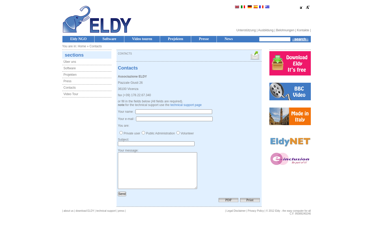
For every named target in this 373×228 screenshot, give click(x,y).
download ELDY (85, 218)
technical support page (186, 105)
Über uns (69, 62)
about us (68, 218)
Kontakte (303, 30)
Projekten (175, 39)
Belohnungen (285, 30)
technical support (106, 218)
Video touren (142, 39)
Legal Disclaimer (236, 218)
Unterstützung (246, 30)
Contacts (69, 87)
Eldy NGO (78, 39)
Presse (204, 39)
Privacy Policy (256, 218)
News (229, 39)
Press (67, 81)
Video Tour (70, 94)
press (121, 218)
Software (109, 39)
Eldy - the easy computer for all (293, 218)
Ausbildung (265, 30)
